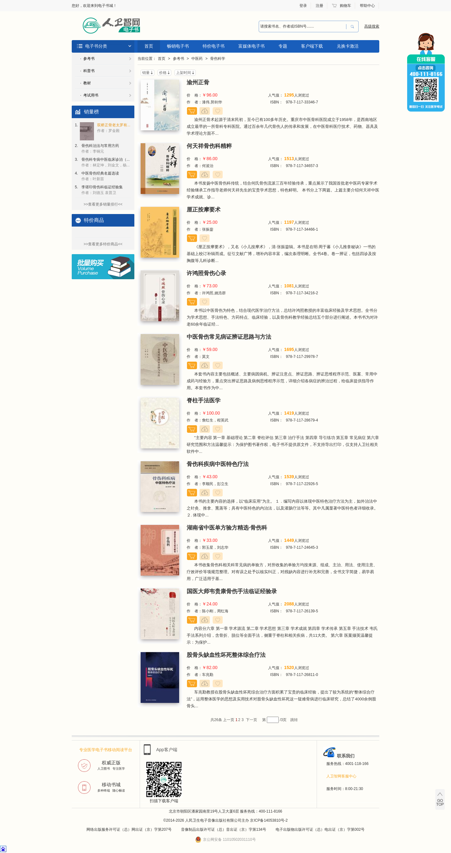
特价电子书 (214, 46)
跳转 (294, 720)
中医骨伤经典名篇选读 (100, 176)
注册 (319, 5)
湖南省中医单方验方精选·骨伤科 (227, 528)
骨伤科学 (217, 58)
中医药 (197, 58)
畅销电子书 (178, 46)
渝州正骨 (198, 82)
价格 (163, 73)
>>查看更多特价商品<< (103, 244)
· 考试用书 (89, 95)
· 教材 (85, 83)
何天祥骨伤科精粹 (209, 146)
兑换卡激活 (348, 46)
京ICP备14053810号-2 (269, 820)
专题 (282, 46)
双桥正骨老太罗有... (113, 128)
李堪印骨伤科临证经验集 (102, 190)
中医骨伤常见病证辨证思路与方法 (229, 337)
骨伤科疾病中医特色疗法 (218, 464)
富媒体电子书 (251, 46)
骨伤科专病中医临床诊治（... (105, 162)
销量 (146, 73)
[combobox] (302, 26)
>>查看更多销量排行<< (103, 204)
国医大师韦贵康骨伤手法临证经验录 (232, 591)
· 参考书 (87, 58)
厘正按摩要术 (203, 210)
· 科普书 (87, 71)
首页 (148, 46)
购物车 (345, 5)
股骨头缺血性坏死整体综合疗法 (226, 655)
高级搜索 (371, 26)
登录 (303, 5)
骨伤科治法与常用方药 (100, 149)
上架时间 (183, 73)
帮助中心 (367, 5)
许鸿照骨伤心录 (206, 273)
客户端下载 (312, 46)
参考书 (178, 58)
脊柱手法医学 (203, 400)
